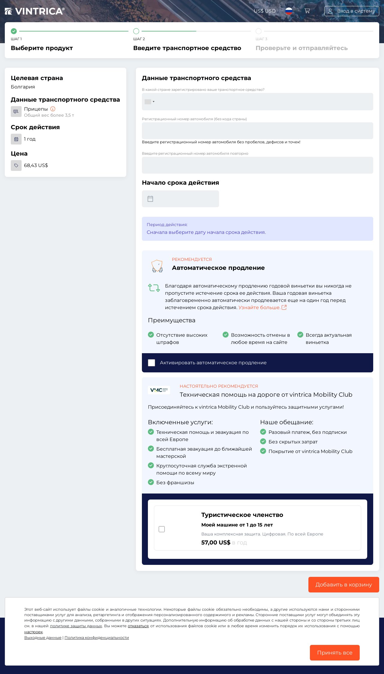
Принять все (334, 652)
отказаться (138, 626)
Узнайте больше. (262, 307)
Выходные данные (43, 637)
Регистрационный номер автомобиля (194, 119)
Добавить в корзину (344, 584)
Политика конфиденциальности (96, 637)
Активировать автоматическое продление (213, 362)
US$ (265, 11)
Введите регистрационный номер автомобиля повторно (195, 153)
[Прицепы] (52, 109)
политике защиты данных (76, 626)
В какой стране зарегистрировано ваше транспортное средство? (203, 89)
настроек (33, 632)
